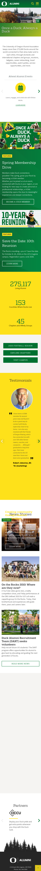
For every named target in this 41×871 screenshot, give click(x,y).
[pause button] (38, 21)
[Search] (32, 3)
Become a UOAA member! (18, 202)
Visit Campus (20, 360)
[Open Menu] (37, 4)
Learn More (12, 264)
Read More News (21, 664)
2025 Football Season (20, 346)
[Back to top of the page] (38, 868)
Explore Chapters (20, 353)
